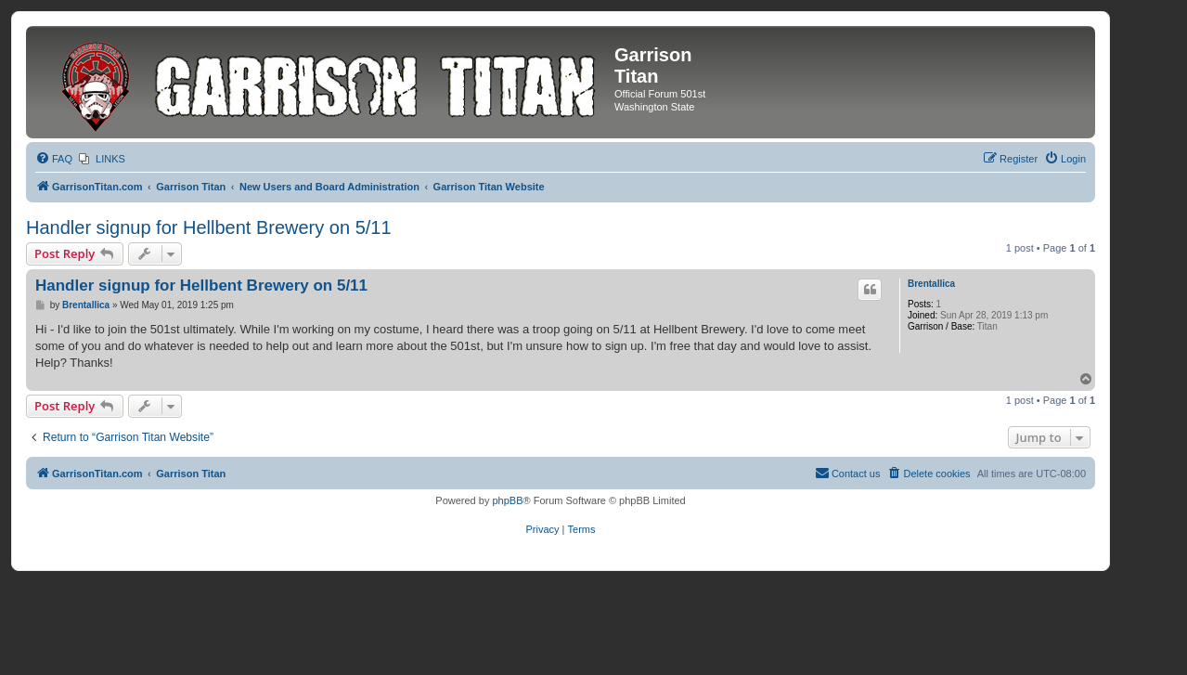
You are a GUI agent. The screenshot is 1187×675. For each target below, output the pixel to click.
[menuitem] (53, 159)
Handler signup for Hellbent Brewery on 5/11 (209, 227)
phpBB (507, 500)
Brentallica (931, 284)
